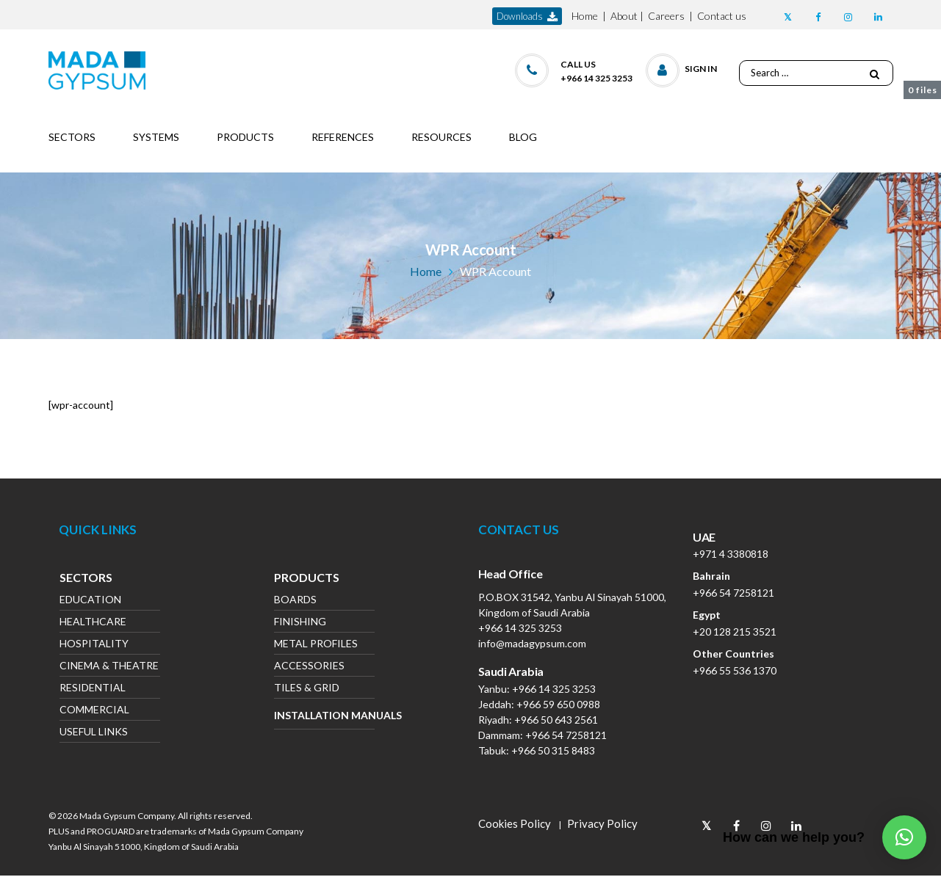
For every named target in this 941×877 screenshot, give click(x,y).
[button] (682, 67)
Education (90, 600)
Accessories (309, 667)
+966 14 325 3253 (520, 628)
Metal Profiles (316, 644)
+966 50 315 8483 (553, 750)
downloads (527, 16)
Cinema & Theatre (109, 667)
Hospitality (94, 644)
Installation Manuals (324, 715)
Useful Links (94, 733)
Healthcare (93, 622)
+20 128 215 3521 (734, 631)
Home (585, 16)
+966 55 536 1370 (734, 670)
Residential (93, 689)
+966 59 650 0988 (558, 704)
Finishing (300, 622)
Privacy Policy (602, 823)
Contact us (721, 16)
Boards (295, 600)
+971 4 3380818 (730, 553)
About (624, 16)
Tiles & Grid (306, 689)
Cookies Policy (514, 823)
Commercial (94, 711)
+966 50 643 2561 (556, 719)
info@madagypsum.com (532, 643)
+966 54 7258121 (566, 735)
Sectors (86, 579)
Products (306, 579)
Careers (666, 16)
